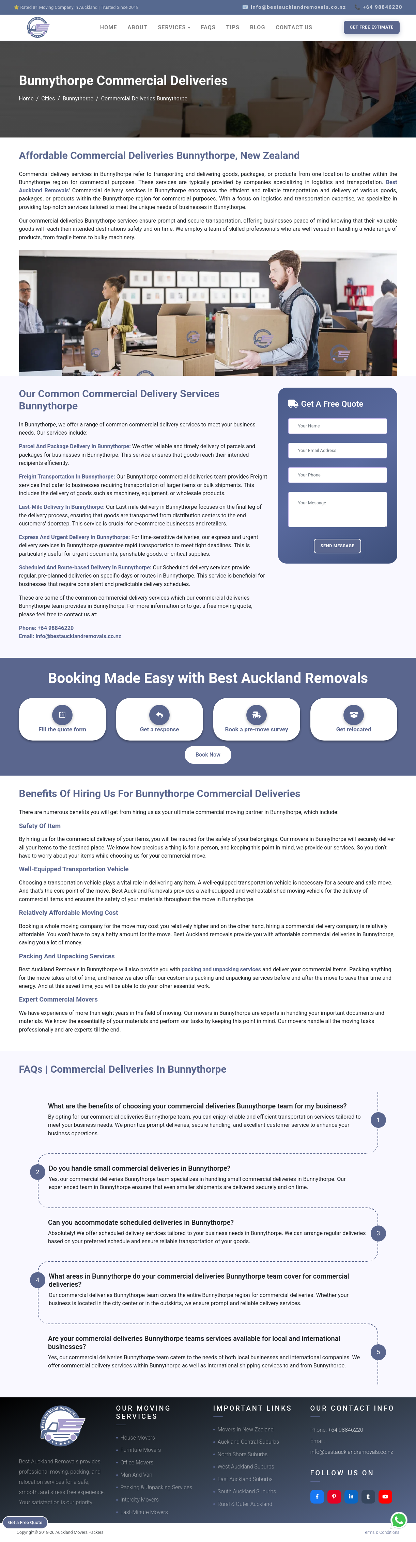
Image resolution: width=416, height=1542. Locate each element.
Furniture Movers (141, 1450)
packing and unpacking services (221, 969)
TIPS (233, 27)
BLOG (257, 27)
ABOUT (138, 27)
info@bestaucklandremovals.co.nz (78, 636)
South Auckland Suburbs (247, 1491)
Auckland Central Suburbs (248, 1442)
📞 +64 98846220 (378, 7)
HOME (108, 27)
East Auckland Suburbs (245, 1479)
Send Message (338, 545)
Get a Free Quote (28, 1522)
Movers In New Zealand (246, 1429)
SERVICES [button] (172, 27)
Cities (48, 98)
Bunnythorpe (78, 98)
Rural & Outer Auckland (245, 1504)
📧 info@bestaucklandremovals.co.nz (294, 7)
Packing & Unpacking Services (156, 1487)
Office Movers (137, 1462)
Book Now (208, 754)
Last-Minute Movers (144, 1512)
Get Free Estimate (372, 27)
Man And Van (137, 1475)
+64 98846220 (56, 628)
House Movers (138, 1437)
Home (26, 98)
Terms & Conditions (381, 1532)
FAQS (208, 27)
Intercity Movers (140, 1499)
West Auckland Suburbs (246, 1466)
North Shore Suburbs (243, 1454)
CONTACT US (294, 27)
